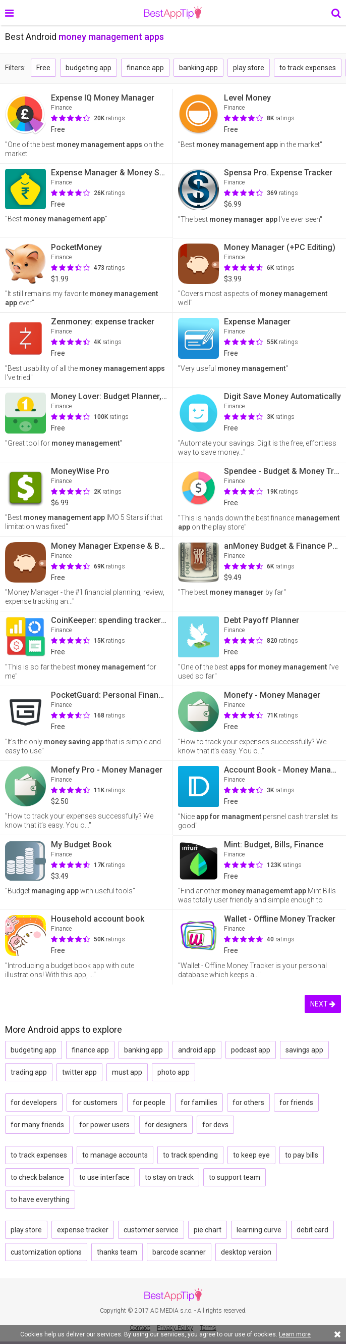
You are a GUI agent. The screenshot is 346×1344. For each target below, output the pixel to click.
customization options (46, 1252)
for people (149, 1102)
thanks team (117, 1252)
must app (127, 1072)
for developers (34, 1102)
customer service (151, 1230)
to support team (234, 1177)
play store (248, 68)
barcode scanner (179, 1252)
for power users (104, 1125)
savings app (304, 1050)
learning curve (259, 1230)
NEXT (322, 1004)
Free (43, 68)
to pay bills (301, 1155)
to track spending (190, 1155)
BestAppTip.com (173, 13)
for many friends (37, 1125)
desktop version (246, 1252)
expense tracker (82, 1230)
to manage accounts (115, 1155)
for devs (215, 1125)
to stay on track (169, 1177)
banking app (198, 68)
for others (248, 1102)
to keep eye (251, 1155)
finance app (145, 68)
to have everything (40, 1199)
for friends (296, 1102)
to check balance (37, 1177)
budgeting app (88, 68)
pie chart (207, 1230)
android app (197, 1050)
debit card (312, 1230)
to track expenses (307, 68)
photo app (173, 1072)
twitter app (79, 1072)
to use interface (104, 1177)
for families (199, 1102)
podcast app (250, 1050)
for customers (95, 1102)
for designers (166, 1125)
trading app (29, 1072)
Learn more (295, 1334)
